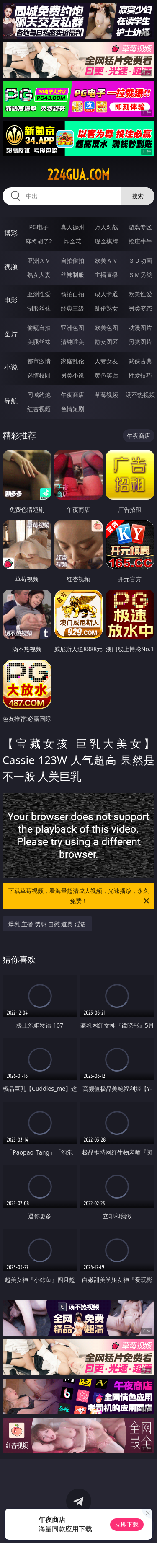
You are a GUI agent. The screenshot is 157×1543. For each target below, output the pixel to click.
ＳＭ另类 (140, 275)
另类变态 (140, 308)
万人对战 (106, 227)
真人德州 (72, 227)
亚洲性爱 (39, 294)
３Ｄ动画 (140, 260)
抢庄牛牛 (140, 241)
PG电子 (39, 227)
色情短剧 (72, 409)
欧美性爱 (140, 294)
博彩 (11, 233)
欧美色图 (106, 327)
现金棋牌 (106, 241)
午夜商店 (72, 395)
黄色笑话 (106, 375)
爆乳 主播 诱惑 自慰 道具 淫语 (47, 924)
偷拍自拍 (72, 294)
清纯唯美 (72, 342)
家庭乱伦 (72, 361)
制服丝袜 (39, 308)
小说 (11, 367)
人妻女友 (106, 361)
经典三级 (72, 308)
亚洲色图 (72, 327)
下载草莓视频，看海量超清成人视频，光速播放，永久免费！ (79, 896)
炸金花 (72, 241)
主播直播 (106, 275)
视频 (11, 266)
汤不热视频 (140, 395)
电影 (11, 300)
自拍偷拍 (72, 260)
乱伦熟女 (106, 308)
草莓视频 (106, 395)
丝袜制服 (72, 275)
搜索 (138, 196)
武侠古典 (140, 361)
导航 (11, 400)
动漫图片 (140, 327)
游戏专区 (140, 227)
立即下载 (127, 1524)
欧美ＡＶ (106, 260)
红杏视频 (39, 409)
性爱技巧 (140, 375)
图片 (11, 333)
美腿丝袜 (39, 342)
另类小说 (72, 375)
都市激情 (39, 361)
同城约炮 (39, 395)
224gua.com (78, 174)
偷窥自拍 (39, 327)
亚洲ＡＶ (39, 260)
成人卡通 (106, 294)
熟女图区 (106, 342)
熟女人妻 (39, 275)
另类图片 (140, 342)
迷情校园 (39, 375)
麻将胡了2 (39, 241)
